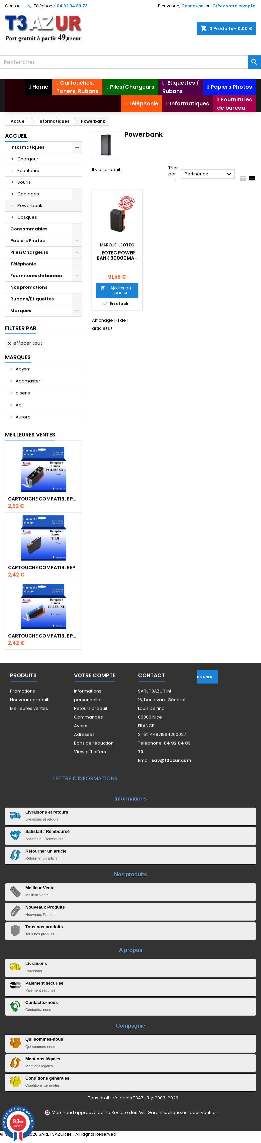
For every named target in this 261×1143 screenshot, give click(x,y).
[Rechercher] (130, 62)
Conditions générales (47, 1078)
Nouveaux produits (30, 700)
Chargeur (27, 159)
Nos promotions (28, 287)
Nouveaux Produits (45, 907)
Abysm (23, 369)
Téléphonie (23, 264)
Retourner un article (46, 851)
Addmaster (27, 381)
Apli (19, 405)
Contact (13, 6)
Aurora (23, 417)
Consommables (28, 229)
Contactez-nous (41, 1002)
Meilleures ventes (29, 708)
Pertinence (209, 174)
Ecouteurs (28, 170)
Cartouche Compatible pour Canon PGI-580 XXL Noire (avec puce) (43, 498)
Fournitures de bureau (36, 275)
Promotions (22, 691)
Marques (20, 310)
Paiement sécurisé (44, 983)
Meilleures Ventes (30, 434)
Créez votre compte (233, 6)
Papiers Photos (27, 240)
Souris (24, 182)
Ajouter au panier (115, 290)
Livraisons (36, 963)
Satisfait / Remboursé (47, 831)
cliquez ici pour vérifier (192, 1112)
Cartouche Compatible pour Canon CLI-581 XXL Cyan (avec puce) (43, 636)
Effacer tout (24, 343)
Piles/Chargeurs (29, 252)
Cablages (28, 194)
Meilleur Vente (39, 887)
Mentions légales (42, 1058)
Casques (27, 217)
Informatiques (27, 147)
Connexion (192, 6)
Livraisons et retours (46, 812)
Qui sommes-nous (44, 1039)
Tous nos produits (44, 926)
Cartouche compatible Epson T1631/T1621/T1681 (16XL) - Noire (43, 567)
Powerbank (29, 205)
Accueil (16, 136)
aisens (22, 393)
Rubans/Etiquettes (32, 299)
